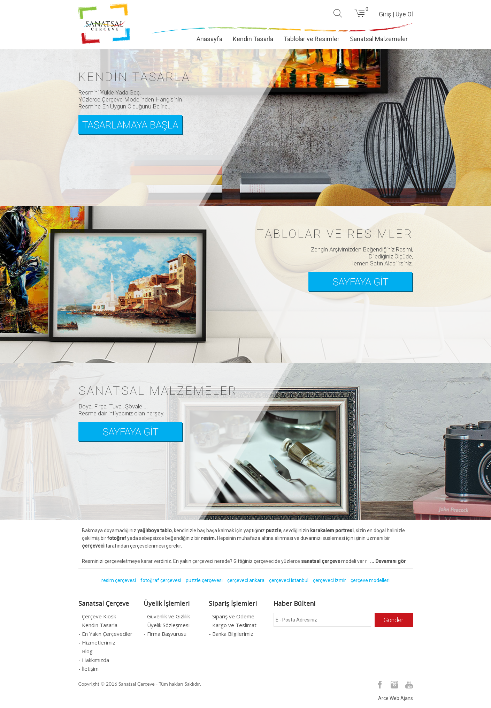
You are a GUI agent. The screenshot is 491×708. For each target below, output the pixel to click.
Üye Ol (404, 14)
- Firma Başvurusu (165, 633)
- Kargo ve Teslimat (232, 625)
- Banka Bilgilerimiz (231, 633)
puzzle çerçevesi (204, 580)
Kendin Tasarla (253, 39)
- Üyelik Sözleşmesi (167, 625)
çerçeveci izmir (329, 580)
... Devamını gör (388, 561)
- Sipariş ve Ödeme (231, 616)
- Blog (85, 651)
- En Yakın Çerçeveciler (105, 633)
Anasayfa (209, 39)
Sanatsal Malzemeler (379, 39)
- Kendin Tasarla (97, 625)
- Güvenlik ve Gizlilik (167, 616)
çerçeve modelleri (370, 580)
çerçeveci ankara (245, 580)
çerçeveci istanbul (288, 580)
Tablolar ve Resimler (311, 39)
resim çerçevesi (118, 580)
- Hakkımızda (93, 659)
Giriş (385, 14)
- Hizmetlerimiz (96, 642)
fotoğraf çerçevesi (160, 580)
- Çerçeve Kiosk (97, 616)
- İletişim (88, 668)
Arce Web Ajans (395, 698)
